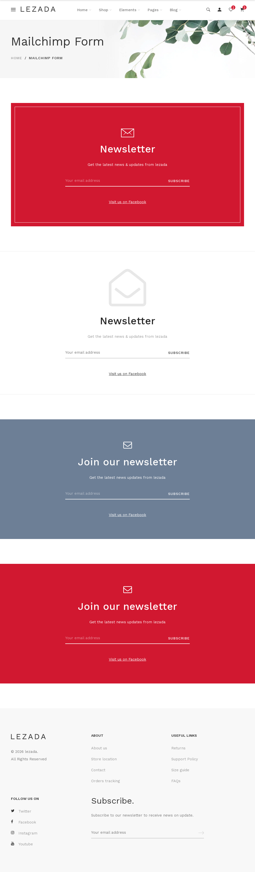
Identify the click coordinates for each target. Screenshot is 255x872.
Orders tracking (105, 781)
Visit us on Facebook (127, 202)
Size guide (180, 770)
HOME (16, 58)
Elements (127, 10)
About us (99, 748)
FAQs (176, 781)
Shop (103, 10)
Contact (98, 770)
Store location (104, 759)
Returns (178, 748)
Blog (174, 10)
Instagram (24, 833)
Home (82, 10)
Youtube (22, 844)
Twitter (21, 811)
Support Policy (184, 759)
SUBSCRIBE (179, 181)
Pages (153, 10)
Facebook (23, 822)
